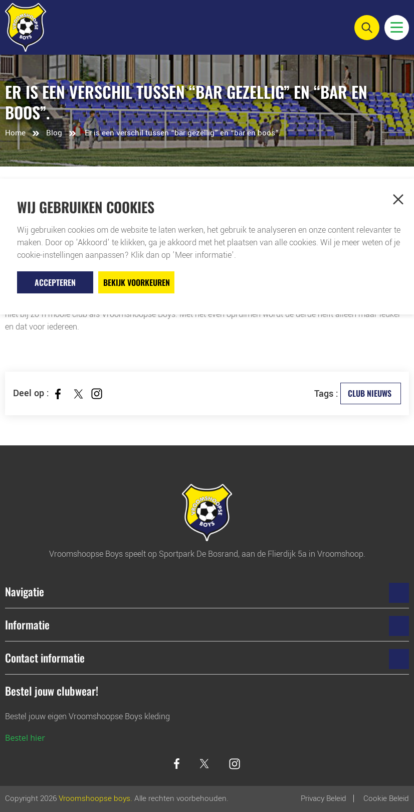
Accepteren (55, 282)
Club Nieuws (369, 393)
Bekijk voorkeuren (136, 282)
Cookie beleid (386, 798)
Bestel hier (25, 737)
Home (15, 132)
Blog (54, 132)
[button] (397, 199)
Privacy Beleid (323, 798)
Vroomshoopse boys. (95, 798)
